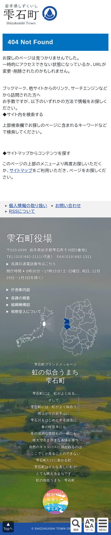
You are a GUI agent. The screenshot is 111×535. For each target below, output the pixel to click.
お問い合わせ (68, 206)
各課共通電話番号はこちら (33, 264)
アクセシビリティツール (89, 525)
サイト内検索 (76, 525)
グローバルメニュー (102, 525)
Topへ (8, 529)
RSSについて (22, 211)
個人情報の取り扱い (28, 206)
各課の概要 (20, 298)
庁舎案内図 (20, 290)
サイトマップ (21, 170)
